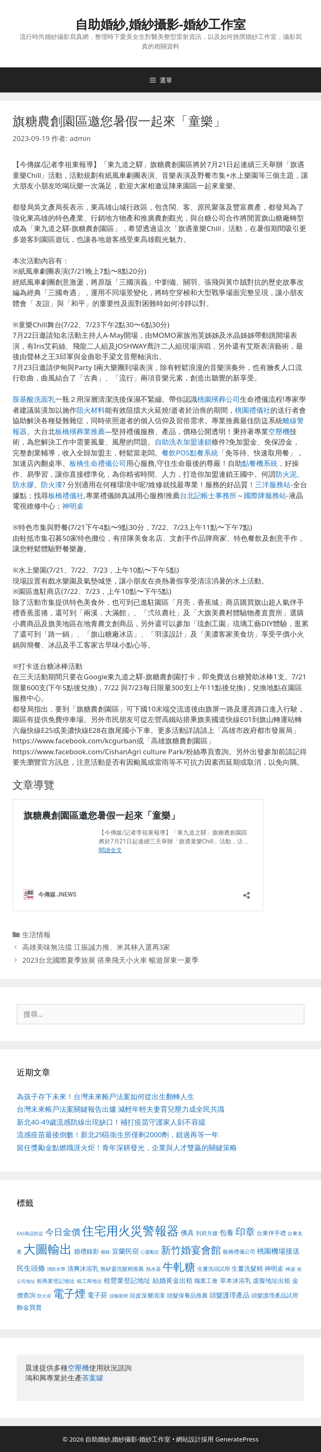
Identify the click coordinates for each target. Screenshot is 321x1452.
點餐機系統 (260, 463)
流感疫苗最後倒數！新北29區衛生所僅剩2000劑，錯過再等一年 (118, 1134)
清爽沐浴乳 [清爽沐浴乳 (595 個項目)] (83, 1268)
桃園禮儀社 (252, 410)
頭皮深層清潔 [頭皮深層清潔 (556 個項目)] (147, 1295)
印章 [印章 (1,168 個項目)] (245, 1231)
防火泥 (286, 474)
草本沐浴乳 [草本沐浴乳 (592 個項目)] (235, 1280)
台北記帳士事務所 (208, 495)
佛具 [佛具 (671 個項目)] (187, 1232)
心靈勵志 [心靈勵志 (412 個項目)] (149, 1252)
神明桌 (73, 506)
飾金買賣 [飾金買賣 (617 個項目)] (29, 1307)
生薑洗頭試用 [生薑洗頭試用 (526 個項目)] (213, 1268)
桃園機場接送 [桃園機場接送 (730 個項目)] (278, 1251)
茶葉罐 (92, 1378)
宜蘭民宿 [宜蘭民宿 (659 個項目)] (125, 1251)
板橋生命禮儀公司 (97, 463)
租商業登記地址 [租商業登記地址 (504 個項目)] (56, 1281)
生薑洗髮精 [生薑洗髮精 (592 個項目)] (247, 1268)
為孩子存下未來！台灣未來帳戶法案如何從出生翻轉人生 (105, 1096)
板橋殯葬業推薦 (80, 431)
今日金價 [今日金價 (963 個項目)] (62, 1232)
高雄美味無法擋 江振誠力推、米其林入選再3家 (96, 947)
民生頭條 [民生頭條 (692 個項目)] (31, 1268)
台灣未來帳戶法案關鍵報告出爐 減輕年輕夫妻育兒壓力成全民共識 (120, 1109)
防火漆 (51, 484)
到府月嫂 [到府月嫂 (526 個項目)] (207, 1233)
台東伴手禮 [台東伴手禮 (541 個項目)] (271, 1233)
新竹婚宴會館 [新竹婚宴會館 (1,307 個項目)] (191, 1250)
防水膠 (23, 484)
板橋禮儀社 (66, 495)
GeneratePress (236, 1439)
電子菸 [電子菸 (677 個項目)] (97, 1295)
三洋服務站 (272, 484)
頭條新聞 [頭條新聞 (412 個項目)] (119, 1296)
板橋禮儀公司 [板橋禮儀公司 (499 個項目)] (239, 1251)
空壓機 (279, 431)
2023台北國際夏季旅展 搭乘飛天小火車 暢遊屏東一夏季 (110, 960)
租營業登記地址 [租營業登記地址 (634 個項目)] (127, 1280)
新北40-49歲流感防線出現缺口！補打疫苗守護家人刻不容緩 (111, 1122)
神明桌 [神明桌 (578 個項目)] (274, 1268)
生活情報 (36, 934)
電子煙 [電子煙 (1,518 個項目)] (69, 1293)
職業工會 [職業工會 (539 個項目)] (206, 1281)
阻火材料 (90, 410)
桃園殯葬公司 (218, 399)
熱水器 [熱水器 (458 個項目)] (153, 1268)
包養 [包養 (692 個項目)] (226, 1232)
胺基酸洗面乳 (34, 399)
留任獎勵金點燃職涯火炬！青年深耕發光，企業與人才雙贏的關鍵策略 (127, 1147)
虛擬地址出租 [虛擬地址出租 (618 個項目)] (271, 1280)
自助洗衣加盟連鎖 (183, 442)
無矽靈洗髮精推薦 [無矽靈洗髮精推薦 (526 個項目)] (122, 1268)
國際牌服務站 (265, 495)
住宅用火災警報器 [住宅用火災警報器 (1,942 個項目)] (130, 1230)
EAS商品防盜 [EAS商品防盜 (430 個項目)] (30, 1233)
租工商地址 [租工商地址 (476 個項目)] (89, 1281)
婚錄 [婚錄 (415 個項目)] (105, 1252)
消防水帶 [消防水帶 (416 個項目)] (56, 1269)
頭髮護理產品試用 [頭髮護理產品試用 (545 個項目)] (274, 1295)
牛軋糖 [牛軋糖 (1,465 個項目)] (179, 1266)
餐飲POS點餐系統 (190, 452)
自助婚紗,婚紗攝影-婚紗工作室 (160, 24)
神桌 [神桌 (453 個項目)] (290, 1268)
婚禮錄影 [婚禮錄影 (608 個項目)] (86, 1251)
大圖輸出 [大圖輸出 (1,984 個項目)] (47, 1249)
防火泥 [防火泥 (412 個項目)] (44, 1296)
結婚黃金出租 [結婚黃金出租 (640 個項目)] (173, 1280)
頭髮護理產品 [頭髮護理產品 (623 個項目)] (229, 1295)
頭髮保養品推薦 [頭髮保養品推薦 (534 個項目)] (187, 1295)
